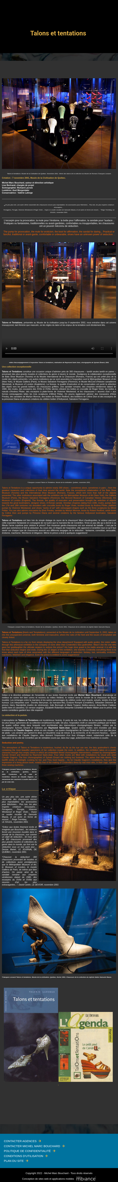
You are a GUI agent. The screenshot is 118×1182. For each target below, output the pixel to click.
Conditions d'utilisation (23, 1156)
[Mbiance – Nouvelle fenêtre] (86, 1179)
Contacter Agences (20, 1141)
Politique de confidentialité (27, 1151)
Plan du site (14, 1160)
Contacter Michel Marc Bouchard (32, 1146)
